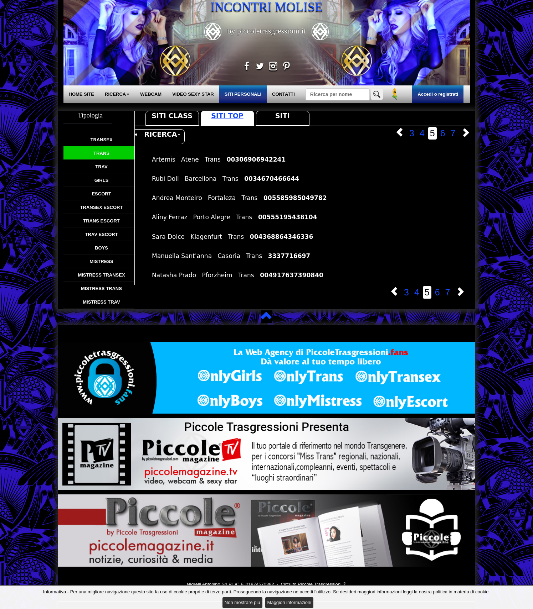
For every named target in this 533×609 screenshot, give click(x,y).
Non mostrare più (242, 602)
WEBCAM (151, 94)
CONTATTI (283, 94)
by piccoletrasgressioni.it (266, 30)
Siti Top (227, 116)
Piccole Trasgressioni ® (322, 584)
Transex (101, 139)
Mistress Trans (101, 288)
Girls (101, 180)
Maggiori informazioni (289, 602)
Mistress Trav (101, 302)
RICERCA (117, 94)
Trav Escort (101, 234)
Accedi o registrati (437, 94)
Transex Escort (101, 207)
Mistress (101, 261)
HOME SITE (81, 94)
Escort (101, 193)
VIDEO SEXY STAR (193, 94)
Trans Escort (101, 221)
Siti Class (172, 116)
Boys (101, 248)
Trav (101, 166)
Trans (101, 153)
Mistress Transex (101, 275)
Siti (282, 116)
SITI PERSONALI (243, 94)
